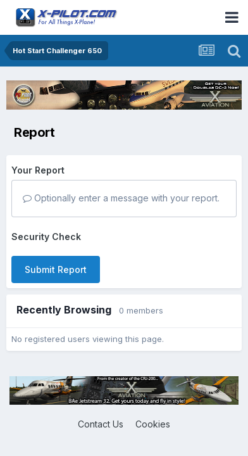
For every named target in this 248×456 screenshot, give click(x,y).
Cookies (152, 424)
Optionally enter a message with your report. (121, 198)
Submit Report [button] (56, 269)
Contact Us (100, 424)
